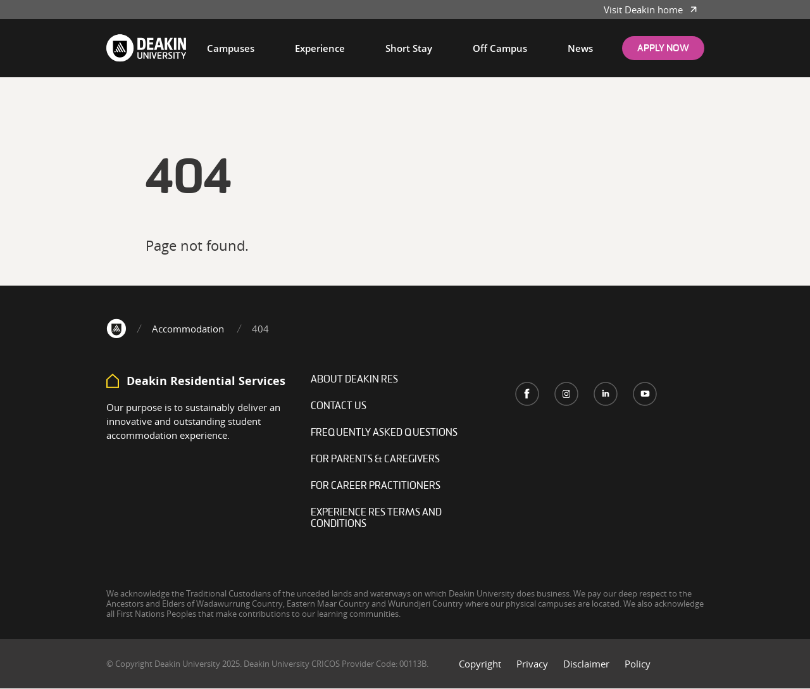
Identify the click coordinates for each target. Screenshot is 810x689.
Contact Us (338, 406)
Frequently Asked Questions (384, 433)
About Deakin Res (354, 380)
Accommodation (188, 328)
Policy (638, 663)
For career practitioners (375, 486)
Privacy (532, 663)
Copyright (480, 663)
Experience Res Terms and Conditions (376, 518)
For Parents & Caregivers (375, 460)
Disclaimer (586, 663)
